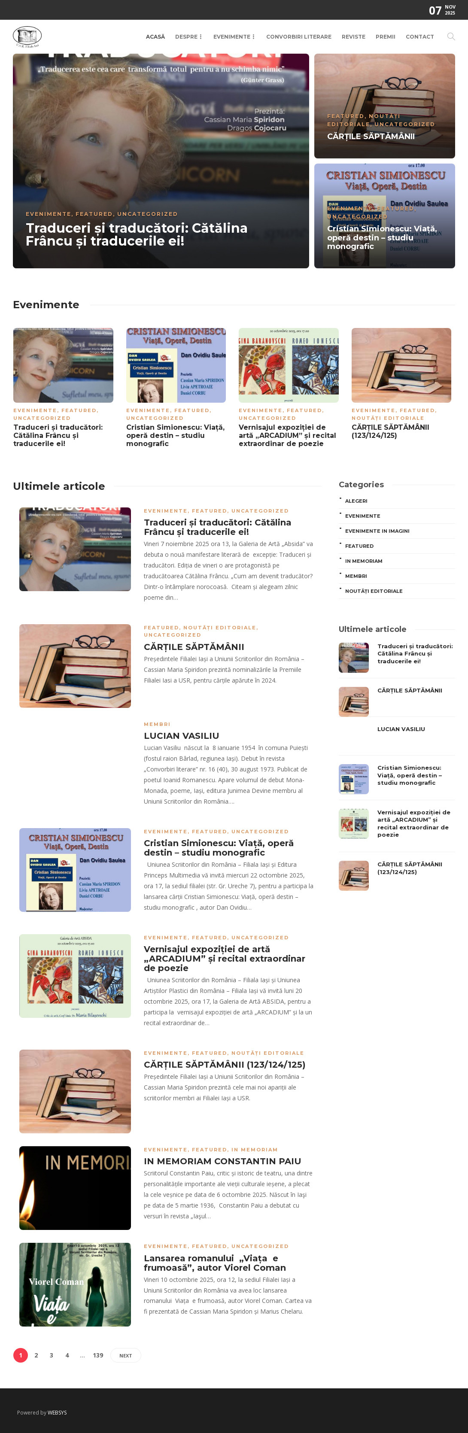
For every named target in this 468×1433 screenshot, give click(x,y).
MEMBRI (157, 724)
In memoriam (254, 1150)
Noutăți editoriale (388, 418)
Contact (420, 36)
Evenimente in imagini (377, 531)
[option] (234, 161)
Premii (385, 36)
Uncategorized (147, 214)
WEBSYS (57, 1412)
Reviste (353, 36)
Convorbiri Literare (298, 36)
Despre (186, 36)
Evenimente (231, 36)
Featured (94, 214)
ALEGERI (356, 501)
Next (125, 1355)
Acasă (155, 36)
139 (98, 1355)
